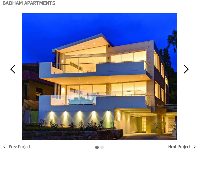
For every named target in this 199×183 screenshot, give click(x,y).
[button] (13, 71)
